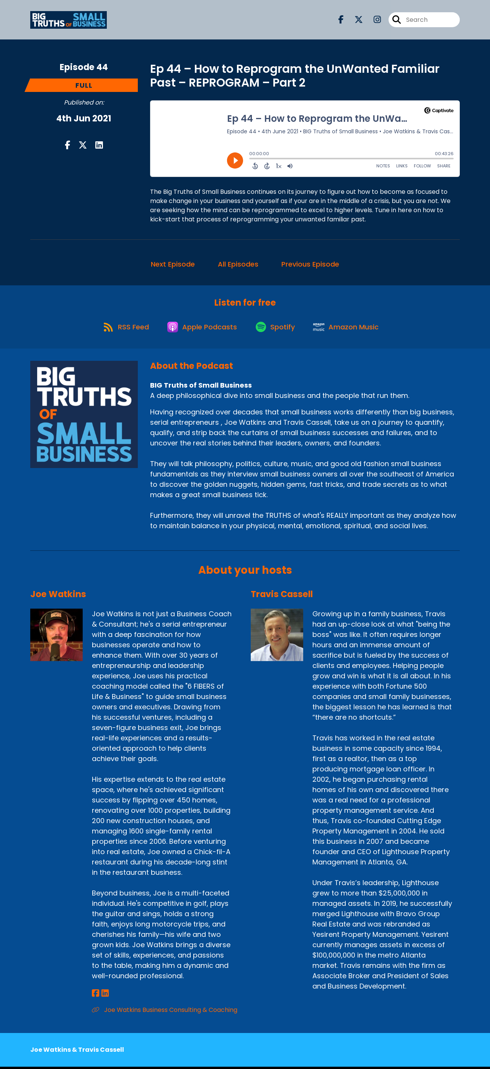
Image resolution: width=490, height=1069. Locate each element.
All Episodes (238, 264)
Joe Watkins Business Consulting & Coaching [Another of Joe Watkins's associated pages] (164, 1012)
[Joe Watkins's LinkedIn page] (104, 996)
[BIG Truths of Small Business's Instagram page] (372, 20)
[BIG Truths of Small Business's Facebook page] (341, 20)
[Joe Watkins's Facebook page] (95, 996)
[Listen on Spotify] (277, 328)
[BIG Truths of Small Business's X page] (354, 20)
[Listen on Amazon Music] (349, 329)
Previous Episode (310, 264)
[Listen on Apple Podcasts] (201, 329)
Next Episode (173, 264)
